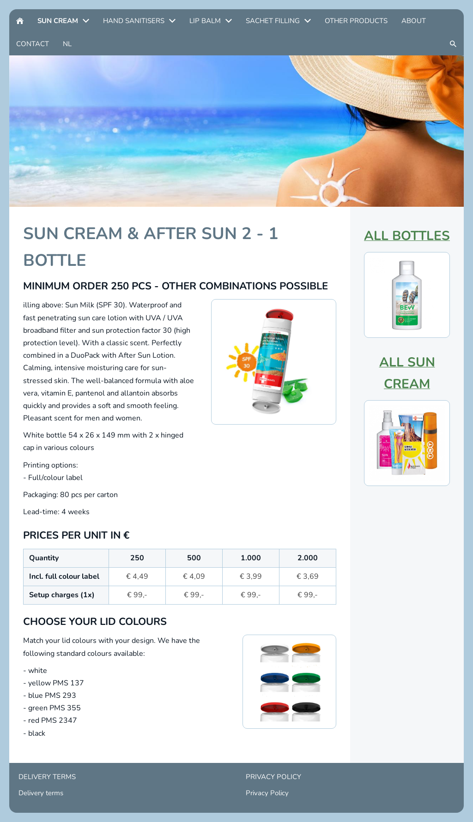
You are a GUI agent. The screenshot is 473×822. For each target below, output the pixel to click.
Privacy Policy (267, 793)
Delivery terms (40, 793)
